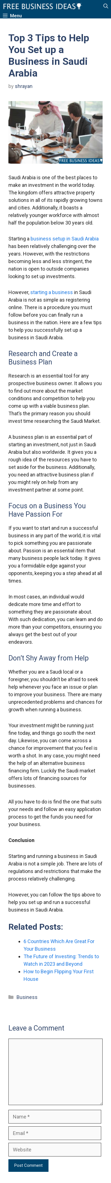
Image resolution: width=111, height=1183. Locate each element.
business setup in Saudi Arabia (65, 239)
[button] (106, 6)
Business (27, 997)
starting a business (51, 292)
